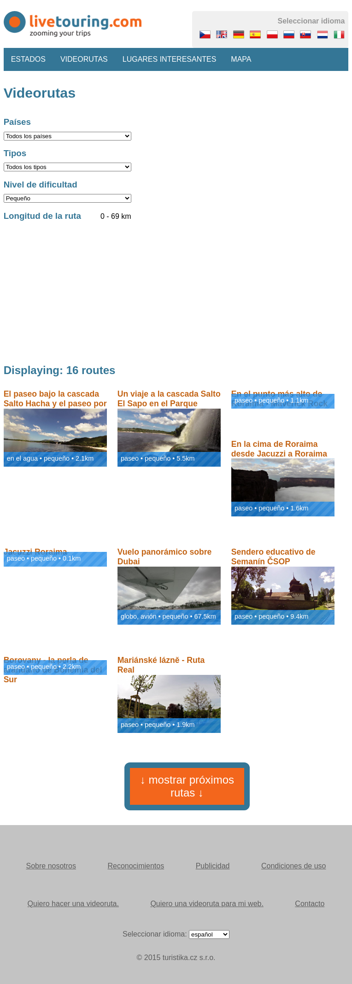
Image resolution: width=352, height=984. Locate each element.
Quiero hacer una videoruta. (73, 904)
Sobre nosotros (51, 866)
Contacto (309, 904)
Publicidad (213, 866)
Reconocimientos (135, 866)
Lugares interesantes (170, 59)
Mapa (241, 59)
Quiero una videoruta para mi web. (206, 904)
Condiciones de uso (293, 866)
